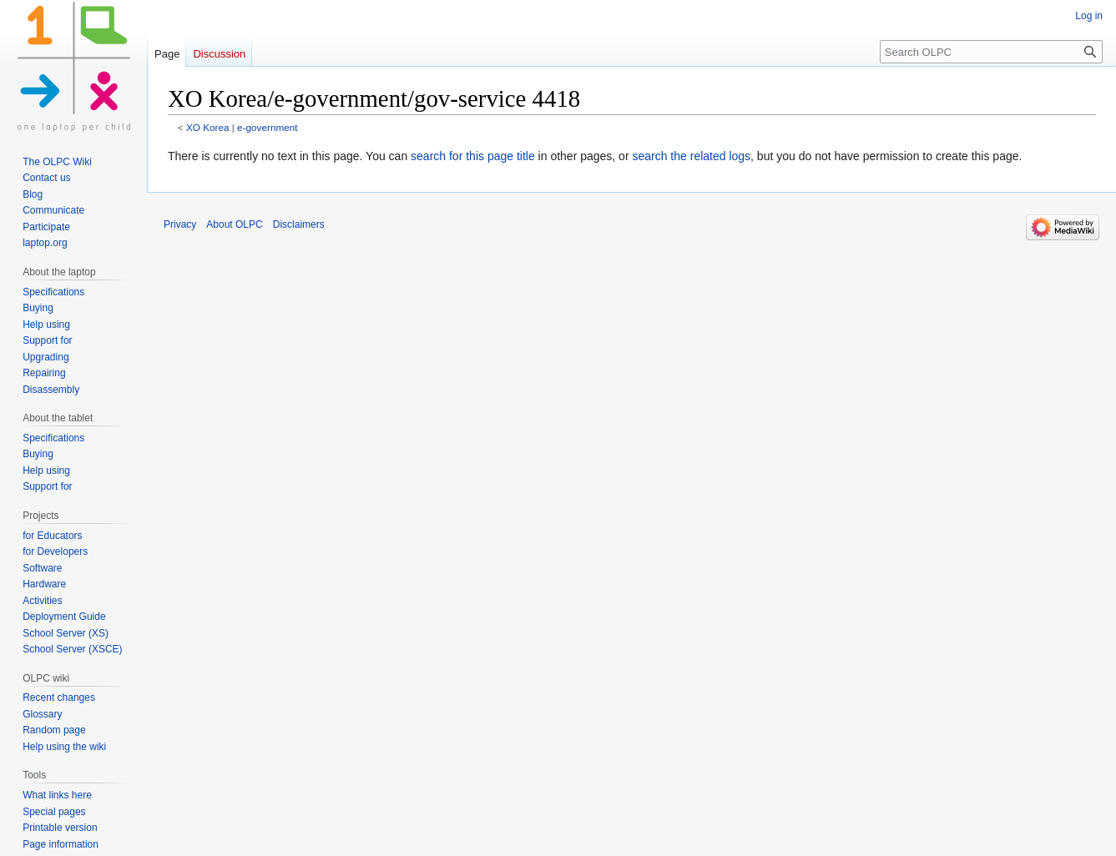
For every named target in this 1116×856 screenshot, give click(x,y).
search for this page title (473, 156)
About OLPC (234, 224)
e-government (267, 127)
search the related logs (691, 156)
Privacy (180, 224)
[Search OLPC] (991, 51)
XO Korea (208, 127)
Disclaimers (299, 224)
